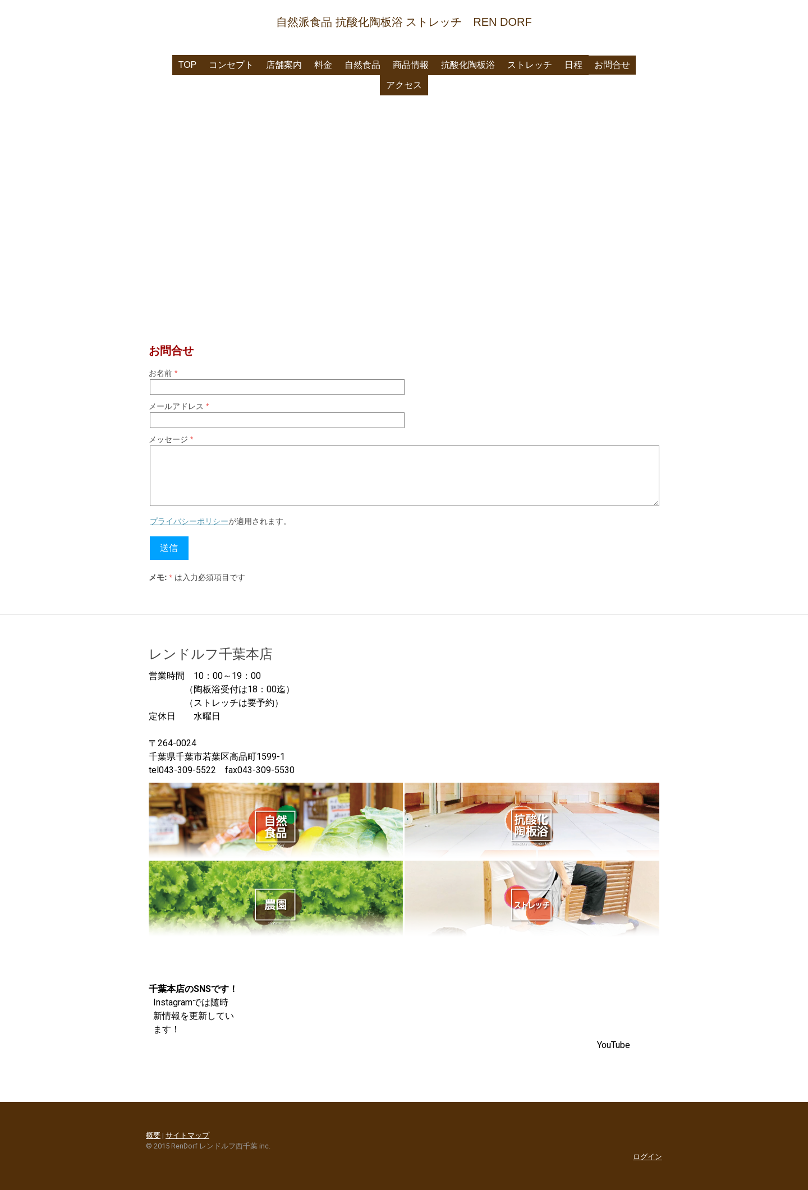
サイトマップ (187, 1135)
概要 (153, 1135)
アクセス (404, 85)
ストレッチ (529, 65)
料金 (323, 65)
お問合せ (612, 65)
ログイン (647, 1156)
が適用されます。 (220, 521)
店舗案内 (284, 65)
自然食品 (362, 65)
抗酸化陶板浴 (468, 65)
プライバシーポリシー (189, 521)
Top (187, 65)
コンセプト (231, 65)
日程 (573, 65)
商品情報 (411, 65)
